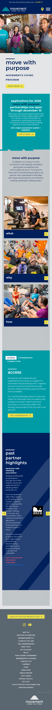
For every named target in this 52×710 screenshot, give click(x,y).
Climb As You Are (26, 641)
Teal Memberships (26, 644)
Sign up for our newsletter (25, 617)
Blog (26, 652)
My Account (26, 650)
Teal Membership (19, 418)
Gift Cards (26, 676)
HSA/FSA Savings (26, 687)
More (38, 2)
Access (11, 360)
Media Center (26, 673)
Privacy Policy (26, 679)
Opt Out (26, 682)
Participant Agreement (26, 655)
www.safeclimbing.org (14, 567)
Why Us (26, 632)
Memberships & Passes (26, 658)
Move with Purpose (26, 635)
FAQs (26, 667)
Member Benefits (26, 638)
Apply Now (13, 86)
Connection (14, 363)
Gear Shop (26, 670)
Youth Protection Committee (26, 684)
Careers (26, 664)
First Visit (26, 647)
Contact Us (26, 661)
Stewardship (25, 360)
